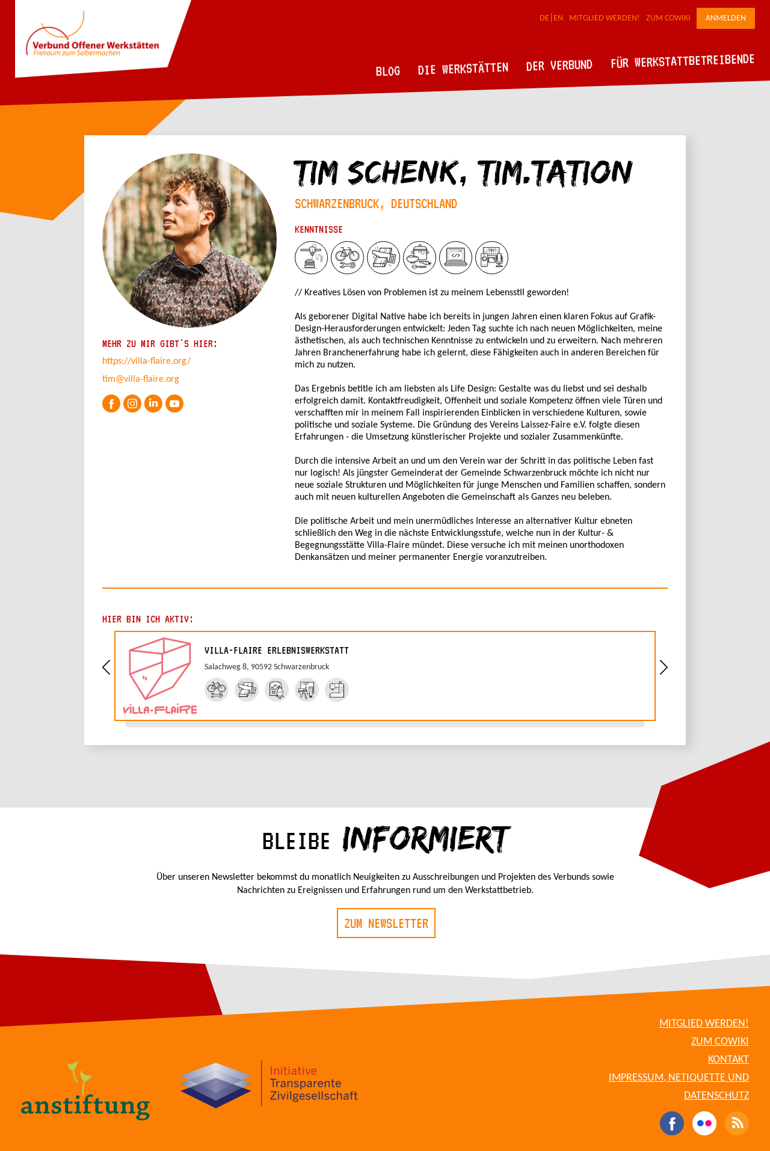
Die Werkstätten (463, 68)
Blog (388, 71)
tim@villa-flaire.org (140, 379)
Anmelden (726, 18)
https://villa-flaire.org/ (146, 361)
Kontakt (728, 1060)
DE (544, 18)
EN (558, 18)
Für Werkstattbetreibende (682, 60)
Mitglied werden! (604, 18)
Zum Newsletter (386, 923)
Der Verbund (559, 65)
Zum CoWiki (668, 18)
